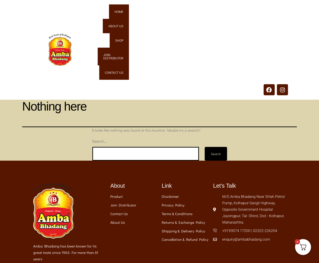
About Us (186, 12)
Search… (99, 82)
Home (163, 12)
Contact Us (273, 12)
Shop (209, 12)
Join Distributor (238, 12)
